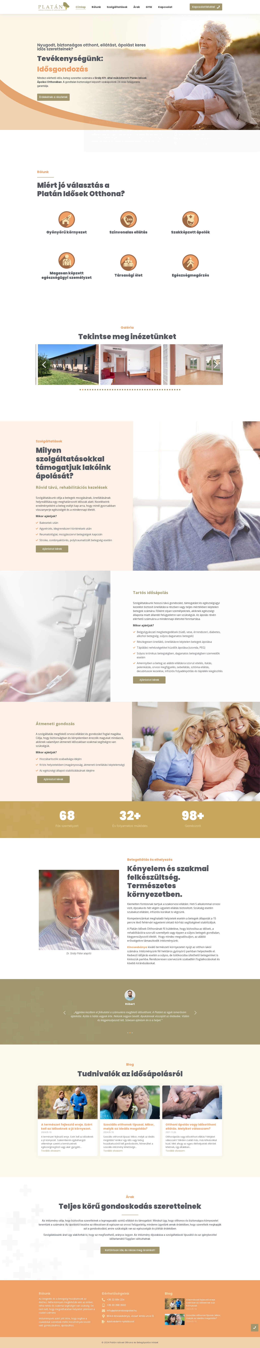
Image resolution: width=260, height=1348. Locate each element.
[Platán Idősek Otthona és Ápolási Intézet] (53, 6)
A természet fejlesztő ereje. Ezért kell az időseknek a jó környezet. (201, 1302)
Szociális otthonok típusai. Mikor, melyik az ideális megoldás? (203, 1317)
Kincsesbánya (231, 947)
